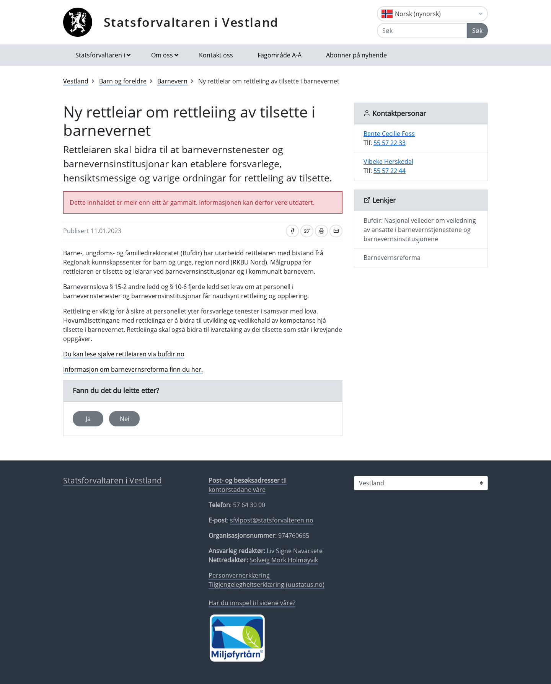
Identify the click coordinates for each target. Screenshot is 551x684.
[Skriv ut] (321, 231)
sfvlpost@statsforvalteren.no (271, 520)
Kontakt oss (216, 55)
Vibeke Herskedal (388, 161)
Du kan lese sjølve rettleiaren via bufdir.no (123, 354)
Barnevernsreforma (392, 257)
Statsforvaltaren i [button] (100, 55)
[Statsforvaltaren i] (421, 483)
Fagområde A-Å (280, 55)
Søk (477, 30)
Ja (88, 419)
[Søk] (422, 30)
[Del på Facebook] (292, 231)
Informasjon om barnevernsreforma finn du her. (133, 369)
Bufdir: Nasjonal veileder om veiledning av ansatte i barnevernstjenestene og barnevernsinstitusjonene (420, 229)
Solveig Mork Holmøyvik (283, 560)
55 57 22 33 (389, 143)
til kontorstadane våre (248, 485)
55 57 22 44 (389, 171)
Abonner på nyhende (356, 55)
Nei (124, 419)
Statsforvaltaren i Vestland (191, 22)
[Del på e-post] (335, 231)
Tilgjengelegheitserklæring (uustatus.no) (266, 584)
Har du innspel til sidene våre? (252, 603)
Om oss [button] (162, 55)
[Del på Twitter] (306, 231)
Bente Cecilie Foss (389, 133)
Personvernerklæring (240, 575)
